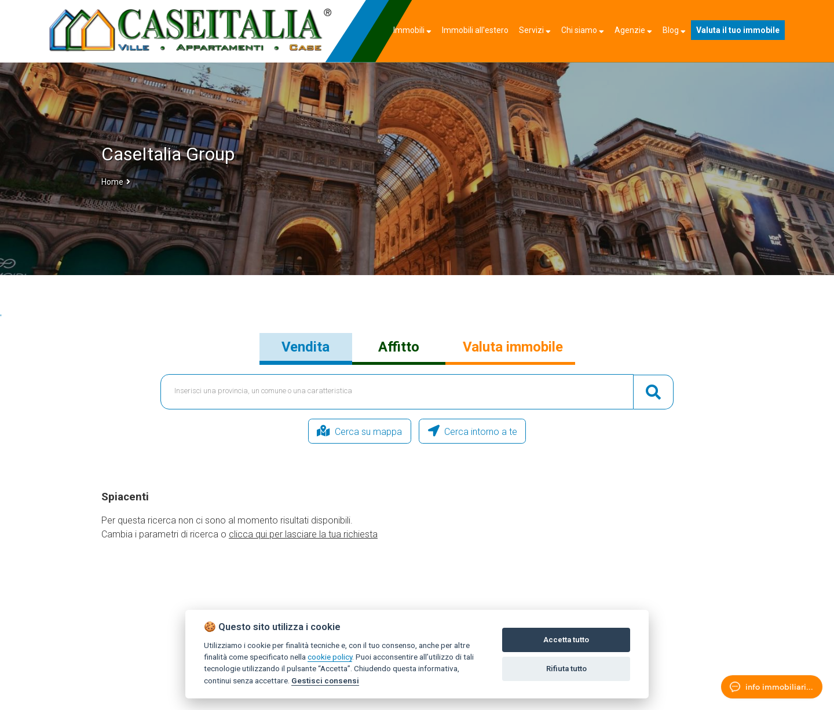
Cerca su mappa (337, 431)
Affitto (398, 347)
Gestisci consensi (325, 680)
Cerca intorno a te (495, 431)
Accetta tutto (566, 639)
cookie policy (330, 656)
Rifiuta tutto (566, 668)
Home (112, 181)
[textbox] (397, 391)
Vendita (305, 347)
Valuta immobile (513, 347)
